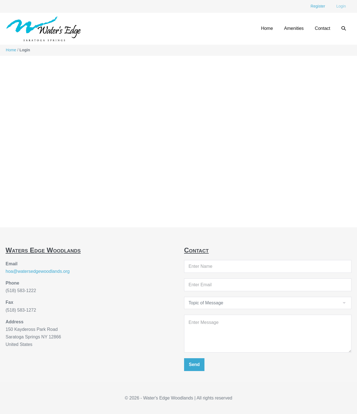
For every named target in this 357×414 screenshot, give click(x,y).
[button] (343, 28)
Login (341, 6)
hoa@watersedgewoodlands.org (38, 271)
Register (318, 6)
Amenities (294, 28)
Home (267, 28)
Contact (322, 28)
